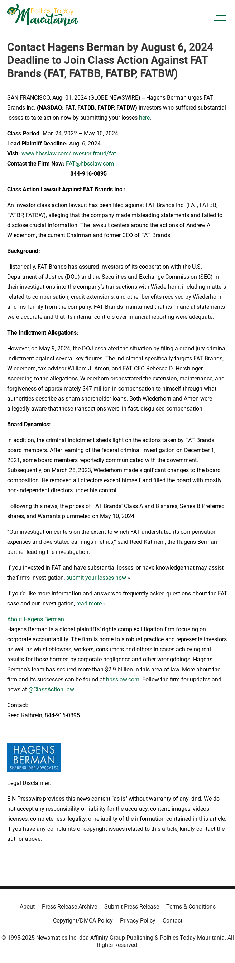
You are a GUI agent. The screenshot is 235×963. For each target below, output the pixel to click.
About (27, 906)
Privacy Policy (137, 920)
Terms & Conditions (191, 906)
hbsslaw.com (122, 679)
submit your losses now (96, 577)
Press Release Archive (69, 906)
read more (89, 603)
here (144, 117)
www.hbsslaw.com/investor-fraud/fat (68, 153)
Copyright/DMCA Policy (83, 920)
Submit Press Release (131, 906)
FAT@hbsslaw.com (90, 163)
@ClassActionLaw (51, 689)
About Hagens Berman (35, 619)
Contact (172, 920)
